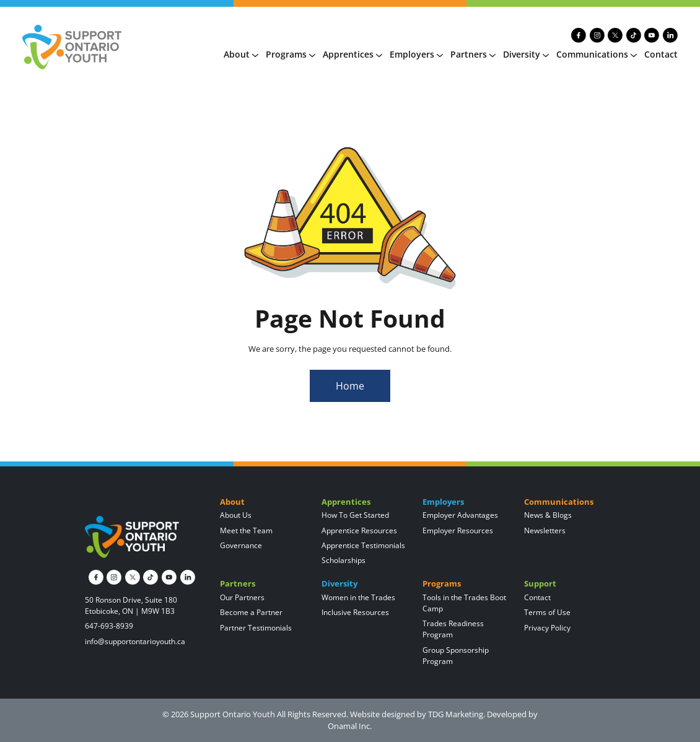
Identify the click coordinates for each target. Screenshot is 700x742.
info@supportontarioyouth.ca (135, 641)
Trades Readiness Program (453, 629)
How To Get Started (355, 515)
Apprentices (352, 54)
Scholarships (343, 560)
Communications (596, 54)
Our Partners (242, 597)
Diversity (526, 54)
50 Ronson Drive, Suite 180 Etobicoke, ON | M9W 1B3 (131, 605)
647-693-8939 (109, 626)
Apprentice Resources (359, 530)
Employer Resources (457, 530)
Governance (241, 545)
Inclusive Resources (355, 612)
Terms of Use (547, 612)
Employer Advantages (460, 515)
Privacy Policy (547, 627)
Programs (290, 54)
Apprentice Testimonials (363, 545)
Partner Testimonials (256, 627)
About (241, 54)
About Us (236, 515)
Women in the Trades (358, 597)
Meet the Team (246, 530)
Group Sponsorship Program (455, 655)
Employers (416, 54)
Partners (473, 54)
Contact (661, 54)
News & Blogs (548, 515)
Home (350, 386)
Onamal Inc (349, 725)
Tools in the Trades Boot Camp (464, 603)
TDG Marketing (455, 714)
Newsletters (545, 530)
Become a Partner (251, 612)
